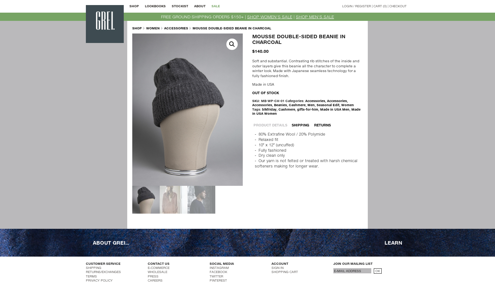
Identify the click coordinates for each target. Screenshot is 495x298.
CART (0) (380, 6)
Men (311, 105)
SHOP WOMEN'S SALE (269, 16)
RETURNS (322, 125)
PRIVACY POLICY (99, 280)
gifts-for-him (307, 109)
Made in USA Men (334, 109)
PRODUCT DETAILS (270, 125)
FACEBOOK (218, 272)
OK (377, 271)
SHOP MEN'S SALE (315, 16)
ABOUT (200, 6)
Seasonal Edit (328, 105)
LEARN (393, 242)
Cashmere (297, 105)
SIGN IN (277, 268)
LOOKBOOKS (155, 6)
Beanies (280, 105)
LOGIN (347, 6)
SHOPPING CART (284, 272)
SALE (216, 6)
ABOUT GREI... (111, 242)
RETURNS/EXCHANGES (103, 272)
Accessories (176, 28)
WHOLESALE (157, 272)
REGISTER (363, 6)
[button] (232, 44)
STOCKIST (180, 6)
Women (153, 28)
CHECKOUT (398, 6)
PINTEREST (218, 280)
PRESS (153, 276)
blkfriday (269, 109)
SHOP (134, 6)
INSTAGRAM (219, 268)
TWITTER (216, 276)
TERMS (91, 276)
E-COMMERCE (159, 268)
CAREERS (155, 280)
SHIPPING (300, 125)
